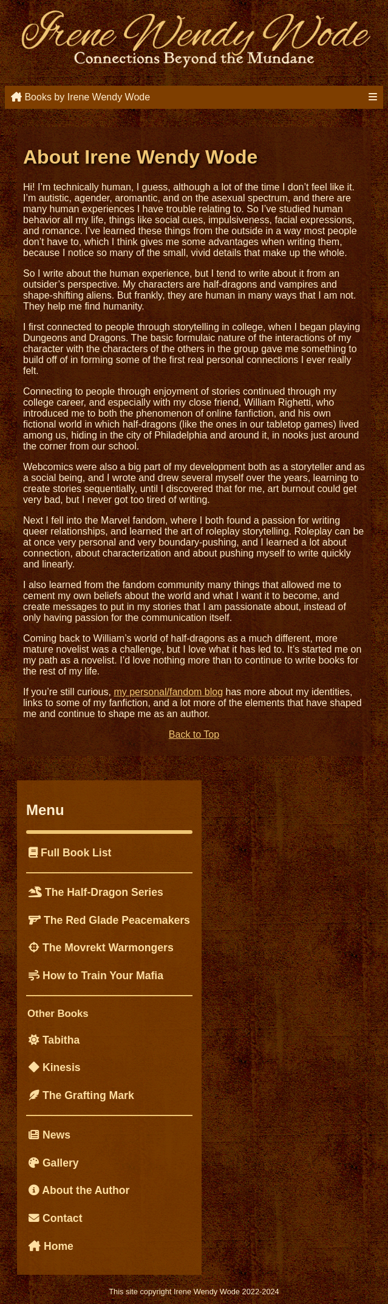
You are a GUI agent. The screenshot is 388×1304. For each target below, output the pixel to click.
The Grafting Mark (81, 1095)
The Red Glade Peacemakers (109, 920)
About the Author (79, 1190)
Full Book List (70, 853)
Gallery (54, 1163)
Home (51, 1246)
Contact (56, 1218)
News (49, 1135)
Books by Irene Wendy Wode (80, 97)
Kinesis (55, 1067)
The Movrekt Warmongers (101, 948)
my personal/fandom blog (168, 692)
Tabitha (54, 1040)
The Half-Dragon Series (96, 892)
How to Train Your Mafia (96, 975)
